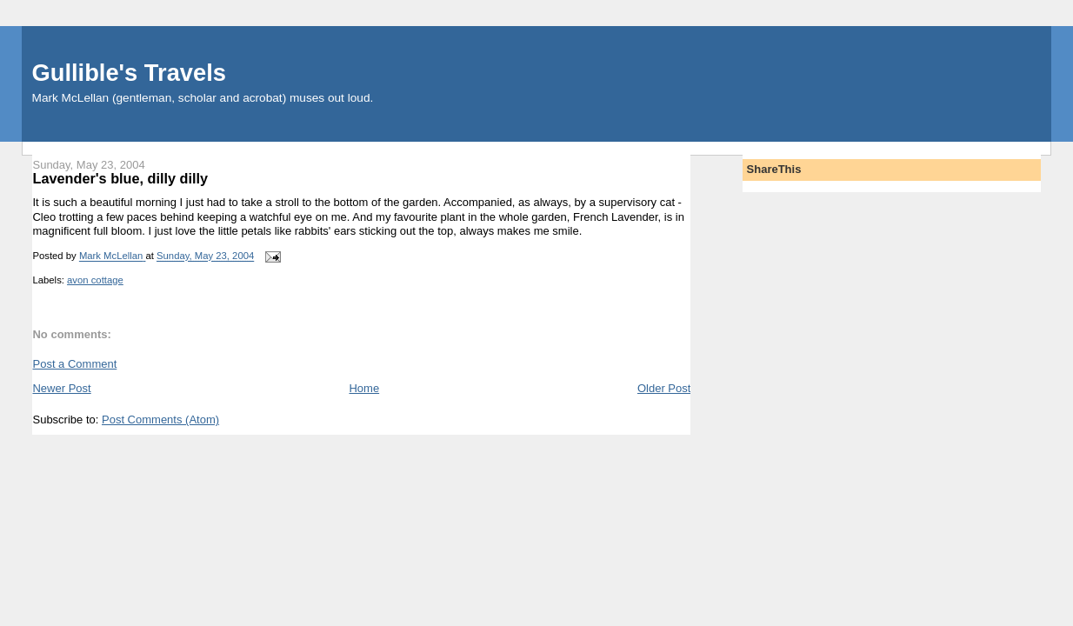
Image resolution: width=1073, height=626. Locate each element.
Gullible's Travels (129, 72)
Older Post (663, 388)
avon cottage (95, 280)
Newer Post (61, 388)
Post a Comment (74, 363)
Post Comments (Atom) (160, 419)
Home (364, 388)
